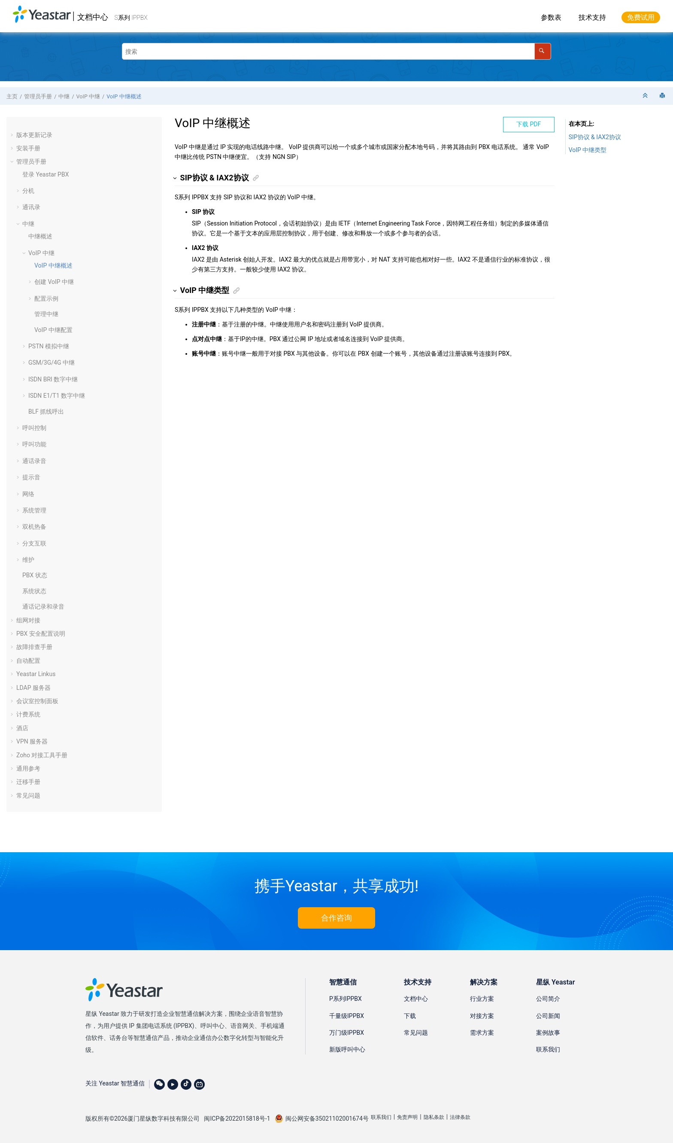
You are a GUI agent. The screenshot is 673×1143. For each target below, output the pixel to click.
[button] (12, 135)
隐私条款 (434, 1117)
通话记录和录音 (43, 606)
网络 (28, 494)
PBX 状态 (34, 575)
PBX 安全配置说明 (40, 633)
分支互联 (34, 543)
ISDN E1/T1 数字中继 (56, 395)
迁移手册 (28, 781)
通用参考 (28, 768)
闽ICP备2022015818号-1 (237, 1118)
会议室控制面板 (37, 701)
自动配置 (28, 660)
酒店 (22, 728)
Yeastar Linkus (35, 674)
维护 (28, 559)
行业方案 (482, 998)
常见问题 (28, 795)
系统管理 (34, 510)
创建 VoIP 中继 (54, 281)
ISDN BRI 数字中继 (53, 379)
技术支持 (592, 17)
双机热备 (34, 526)
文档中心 (92, 16)
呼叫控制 (34, 427)
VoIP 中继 (88, 96)
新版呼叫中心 (347, 1049)
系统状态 (34, 591)
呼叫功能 (34, 444)
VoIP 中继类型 (588, 149)
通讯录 (31, 207)
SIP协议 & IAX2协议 (595, 137)
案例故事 (548, 1032)
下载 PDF (528, 124)
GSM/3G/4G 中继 (51, 362)
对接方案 (482, 1015)
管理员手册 (38, 96)
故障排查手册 (34, 646)
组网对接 (28, 620)
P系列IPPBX (345, 998)
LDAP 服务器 (33, 687)
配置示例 (46, 298)
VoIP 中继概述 (123, 96)
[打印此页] (663, 96)
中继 (64, 96)
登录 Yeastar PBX (45, 174)
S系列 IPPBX (131, 17)
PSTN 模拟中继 (48, 346)
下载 (410, 1015)
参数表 (551, 17)
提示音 (31, 477)
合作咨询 (336, 917)
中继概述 (40, 236)
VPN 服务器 (32, 741)
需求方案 (482, 1032)
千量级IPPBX (346, 1015)
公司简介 (548, 998)
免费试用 (641, 17)
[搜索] (542, 51)
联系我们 (548, 1049)
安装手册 (28, 148)
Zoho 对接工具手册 (41, 755)
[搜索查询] (336, 51)
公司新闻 (548, 1015)
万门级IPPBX (346, 1032)
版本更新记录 (34, 134)
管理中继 (46, 314)
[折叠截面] (646, 96)
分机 (28, 190)
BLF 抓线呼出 (46, 411)
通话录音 (34, 460)
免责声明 (407, 1117)
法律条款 (460, 1117)
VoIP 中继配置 (53, 329)
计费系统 (28, 714)
